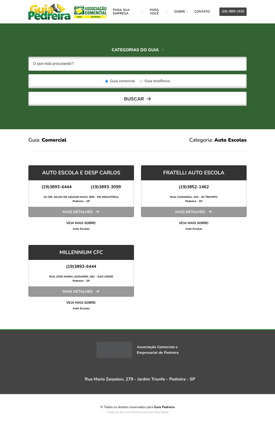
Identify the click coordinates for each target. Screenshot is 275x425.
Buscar (134, 98)
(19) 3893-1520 (233, 11)
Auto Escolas (81, 229)
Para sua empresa (128, 12)
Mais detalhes (78, 211)
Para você (158, 12)
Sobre (180, 11)
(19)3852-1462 (194, 187)
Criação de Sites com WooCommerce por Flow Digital (137, 412)
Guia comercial (120, 81)
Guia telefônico (155, 81)
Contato (202, 11)
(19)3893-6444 (57, 187)
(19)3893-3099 (106, 187)
